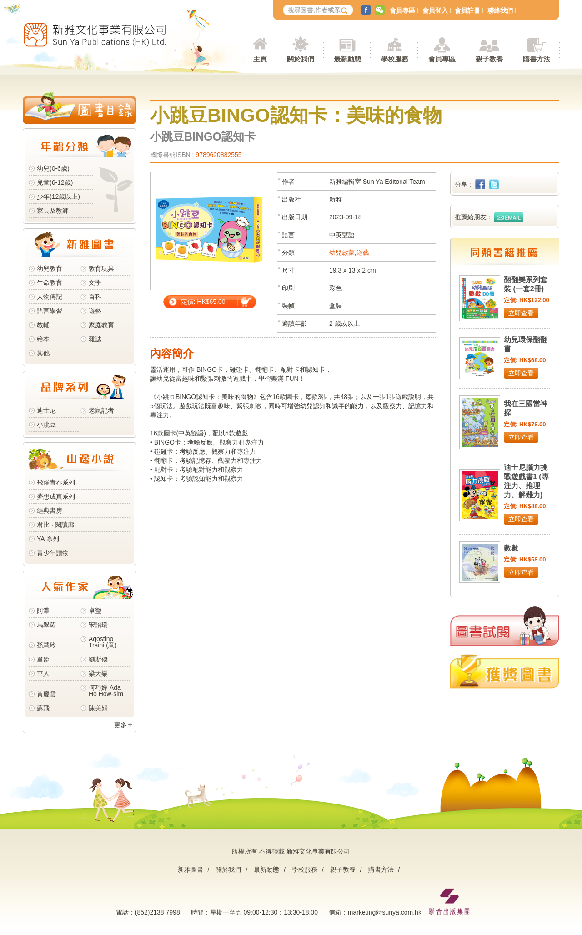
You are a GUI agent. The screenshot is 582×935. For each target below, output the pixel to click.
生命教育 (49, 282)
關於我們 (228, 869)
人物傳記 (49, 296)
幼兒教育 (49, 268)
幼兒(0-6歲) (53, 168)
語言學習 (49, 310)
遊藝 (95, 310)
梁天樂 (98, 673)
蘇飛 (43, 708)
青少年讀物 (53, 552)
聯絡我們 (500, 10)
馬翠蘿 (46, 624)
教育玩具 (101, 268)
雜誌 (95, 339)
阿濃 (43, 610)
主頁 (260, 59)
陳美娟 (98, 708)
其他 (43, 353)
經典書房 (49, 510)
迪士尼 (46, 410)
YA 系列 (48, 538)
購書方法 (381, 869)
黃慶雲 (46, 693)
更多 (120, 725)
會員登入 (435, 10)
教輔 (43, 325)
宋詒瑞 (98, 624)
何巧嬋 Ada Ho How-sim (106, 690)
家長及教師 (53, 210)
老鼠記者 (101, 410)
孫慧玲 (46, 645)
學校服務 (394, 59)
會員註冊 (467, 10)
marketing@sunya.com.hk (384, 912)
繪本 (43, 339)
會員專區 (402, 10)
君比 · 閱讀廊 (55, 524)
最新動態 (266, 869)
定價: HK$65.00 (203, 301)
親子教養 (343, 869)
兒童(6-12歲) (56, 182)
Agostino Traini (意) (103, 642)
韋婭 (43, 659)
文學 (95, 282)
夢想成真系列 (56, 496)
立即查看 (521, 313)
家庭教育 (101, 325)
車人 (43, 673)
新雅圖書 (190, 869)
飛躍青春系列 (56, 482)
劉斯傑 (98, 659)
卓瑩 (95, 610)
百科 (95, 296)
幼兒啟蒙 (342, 252)
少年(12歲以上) (58, 196)
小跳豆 (46, 424)
